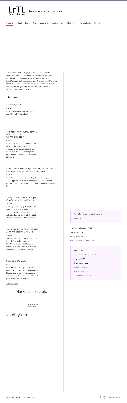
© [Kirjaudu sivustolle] (7, 397)
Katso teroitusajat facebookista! (82, 240)
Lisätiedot (77, 218)
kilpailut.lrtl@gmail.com (82, 275)
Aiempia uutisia (12, 284)
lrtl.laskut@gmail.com (81, 271)
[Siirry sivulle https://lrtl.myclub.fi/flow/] (32, 300)
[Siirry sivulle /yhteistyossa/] (31, 351)
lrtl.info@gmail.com (81, 267)
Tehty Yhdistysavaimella (114, 397)
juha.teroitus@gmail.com (79, 236)
